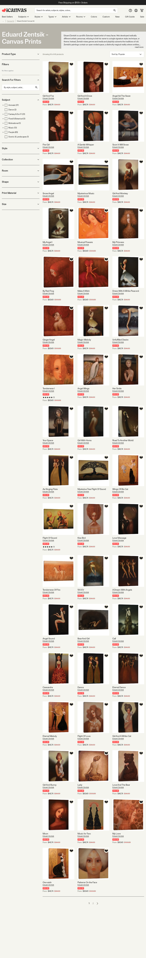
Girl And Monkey (120, 193)
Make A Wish (84, 291)
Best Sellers (7, 16)
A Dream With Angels (122, 589)
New (117, 16)
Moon (45, 833)
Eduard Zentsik (48, 98)
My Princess (118, 242)
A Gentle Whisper (86, 144)
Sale (142, 16)
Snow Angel (48, 193)
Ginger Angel (49, 339)
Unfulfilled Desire (120, 339)
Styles (38, 16)
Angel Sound (49, 638)
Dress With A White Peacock (125, 291)
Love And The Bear (121, 784)
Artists (66, 16)
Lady (80, 784)
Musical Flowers (85, 242)
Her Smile (116, 388)
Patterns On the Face (87, 882)
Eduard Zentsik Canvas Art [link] (25, 21)
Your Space (48, 440)
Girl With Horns (85, 440)
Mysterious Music (86, 193)
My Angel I (47, 242)
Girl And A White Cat (121, 736)
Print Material (21, 193)
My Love (116, 833)
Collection (21, 159)
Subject (21, 99)
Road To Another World (123, 440)
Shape (21, 181)
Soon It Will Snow (120, 144)
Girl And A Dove (85, 96)
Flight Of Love (84, 736)
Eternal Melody (50, 736)
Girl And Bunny (49, 784)
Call (114, 638)
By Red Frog (48, 291)
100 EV (81, 589)
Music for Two (84, 833)
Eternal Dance (119, 687)
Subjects (23, 16)
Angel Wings (83, 388)
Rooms (80, 16)
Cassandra (48, 687)
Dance (81, 687)
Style (21, 148)
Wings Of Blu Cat (120, 489)
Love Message (119, 538)
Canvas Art (10, 21)
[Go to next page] (97, 903)
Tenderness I (49, 388)
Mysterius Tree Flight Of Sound (92, 489)
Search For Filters (21, 79)
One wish (47, 882)
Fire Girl (46, 144)
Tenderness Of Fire (51, 589)
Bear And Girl (84, 638)
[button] (3, 105)
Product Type (21, 54)
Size (21, 204)
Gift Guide (129, 16)
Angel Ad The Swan (121, 96)
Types (52, 16)
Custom (106, 16)
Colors (94, 16)
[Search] (76, 10)
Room (21, 170)
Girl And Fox (48, 96)
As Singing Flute (50, 489)
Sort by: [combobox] (127, 54)
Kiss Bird (82, 538)
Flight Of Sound (50, 538)
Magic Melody (84, 339)
